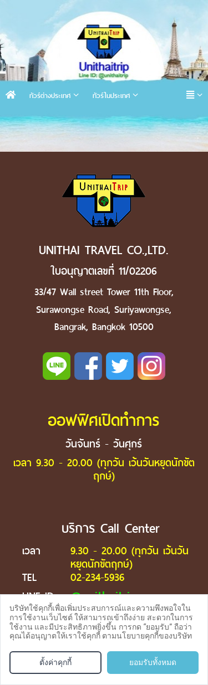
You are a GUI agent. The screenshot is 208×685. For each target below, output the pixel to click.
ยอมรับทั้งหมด (152, 662)
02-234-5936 (97, 577)
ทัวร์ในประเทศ (111, 95)
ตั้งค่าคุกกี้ (55, 662)
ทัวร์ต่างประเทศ (49, 95)
